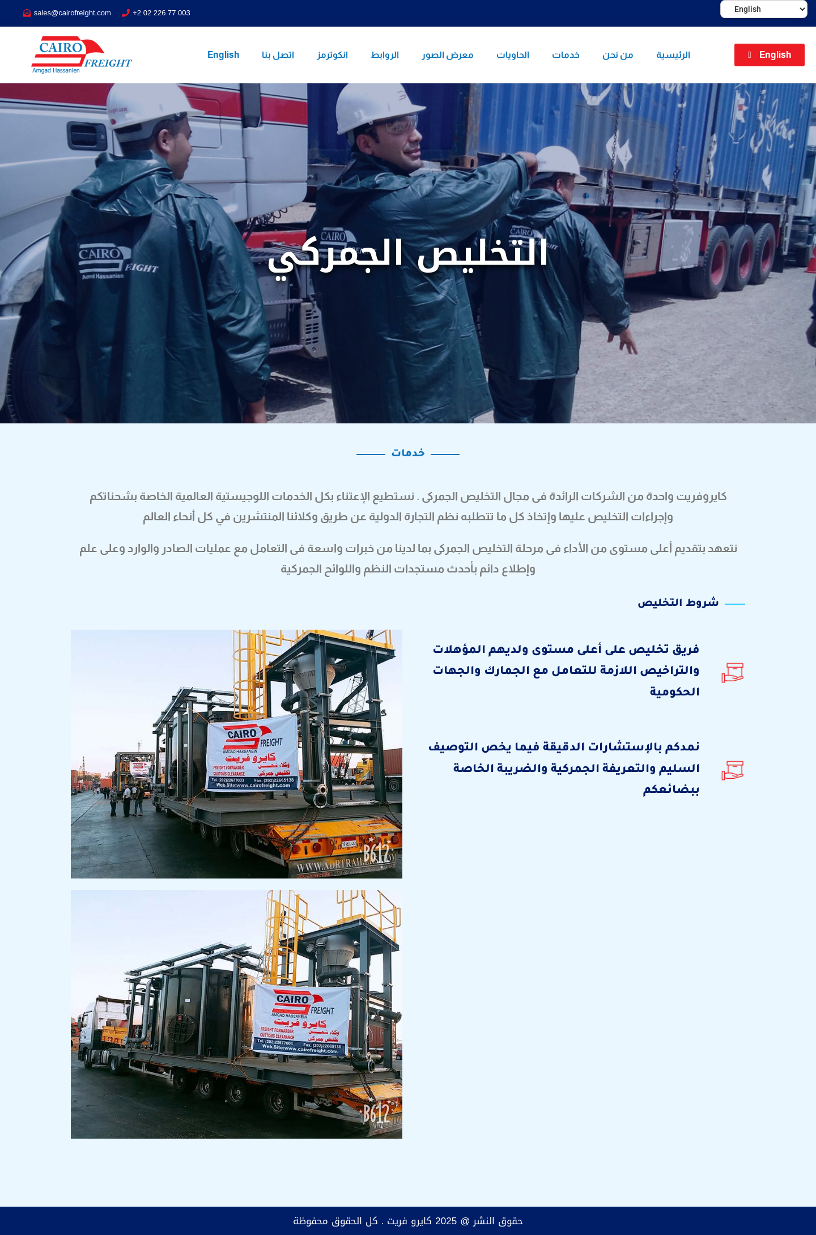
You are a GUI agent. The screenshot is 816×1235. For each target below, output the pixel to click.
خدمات (566, 55)
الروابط (385, 55)
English (223, 55)
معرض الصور (448, 55)
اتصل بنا (278, 55)
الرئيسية (673, 55)
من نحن (618, 55)
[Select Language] (764, 9)
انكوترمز (332, 55)
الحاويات (512, 55)
